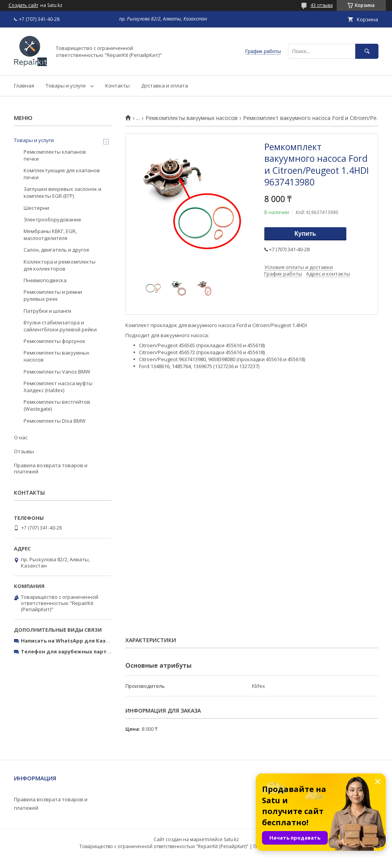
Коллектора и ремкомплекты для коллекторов (60, 265)
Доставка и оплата (164, 85)
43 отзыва (321, 5)
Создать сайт (23, 5)
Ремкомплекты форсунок (55, 341)
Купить (305, 233)
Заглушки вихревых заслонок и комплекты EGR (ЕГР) (62, 192)
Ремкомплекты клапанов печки (55, 155)
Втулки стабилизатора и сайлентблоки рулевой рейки (60, 326)
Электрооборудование (52, 219)
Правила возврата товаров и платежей (50, 468)
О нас (20, 437)
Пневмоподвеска (45, 280)
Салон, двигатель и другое (56, 249)
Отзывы (24, 451)
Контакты (117, 85)
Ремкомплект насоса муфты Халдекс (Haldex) (58, 387)
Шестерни (36, 207)
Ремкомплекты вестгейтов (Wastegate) (57, 405)
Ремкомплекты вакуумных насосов (192, 118)
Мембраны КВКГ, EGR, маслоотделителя (50, 235)
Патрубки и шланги (47, 310)
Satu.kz (231, 839)
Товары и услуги (66, 85)
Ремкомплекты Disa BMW (55, 420)
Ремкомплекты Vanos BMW (57, 371)
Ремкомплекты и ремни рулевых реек (53, 295)
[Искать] (366, 51)
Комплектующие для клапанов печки (62, 174)
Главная (24, 85)
